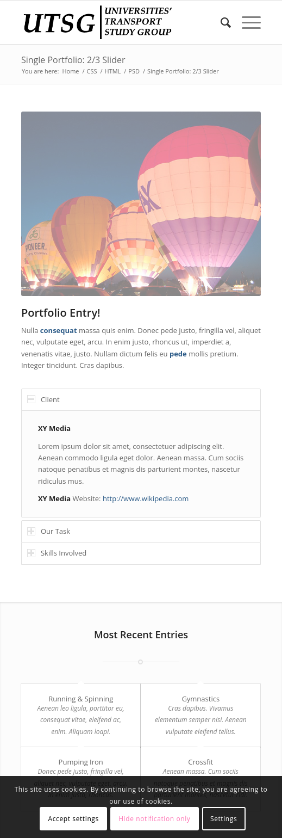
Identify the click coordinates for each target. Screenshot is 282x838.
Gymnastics (200, 699)
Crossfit (200, 762)
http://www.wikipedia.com (146, 498)
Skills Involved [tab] (56, 553)
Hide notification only (154, 818)
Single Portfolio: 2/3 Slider (73, 60)
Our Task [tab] (48, 531)
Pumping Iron (81, 762)
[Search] (220, 22)
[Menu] (246, 22)
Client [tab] (43, 399)
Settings (223, 818)
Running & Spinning (80, 699)
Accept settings (73, 818)
